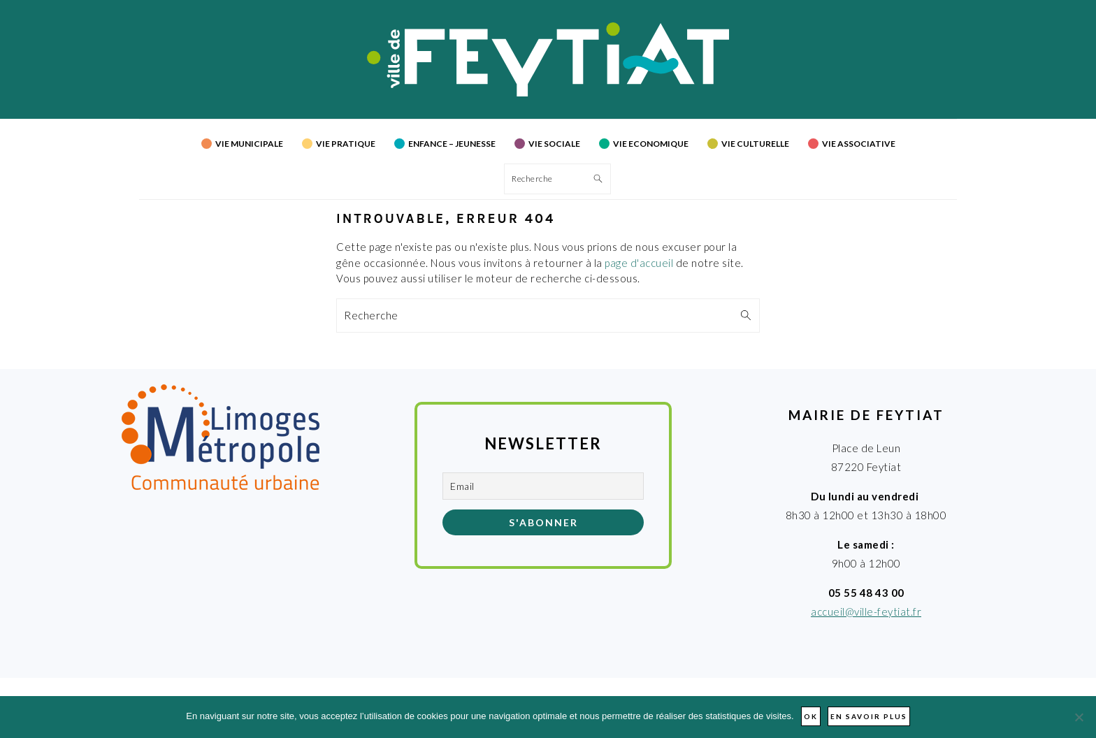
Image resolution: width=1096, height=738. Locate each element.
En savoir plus (868, 716)
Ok (811, 716)
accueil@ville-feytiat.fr (866, 611)
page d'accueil (639, 262)
